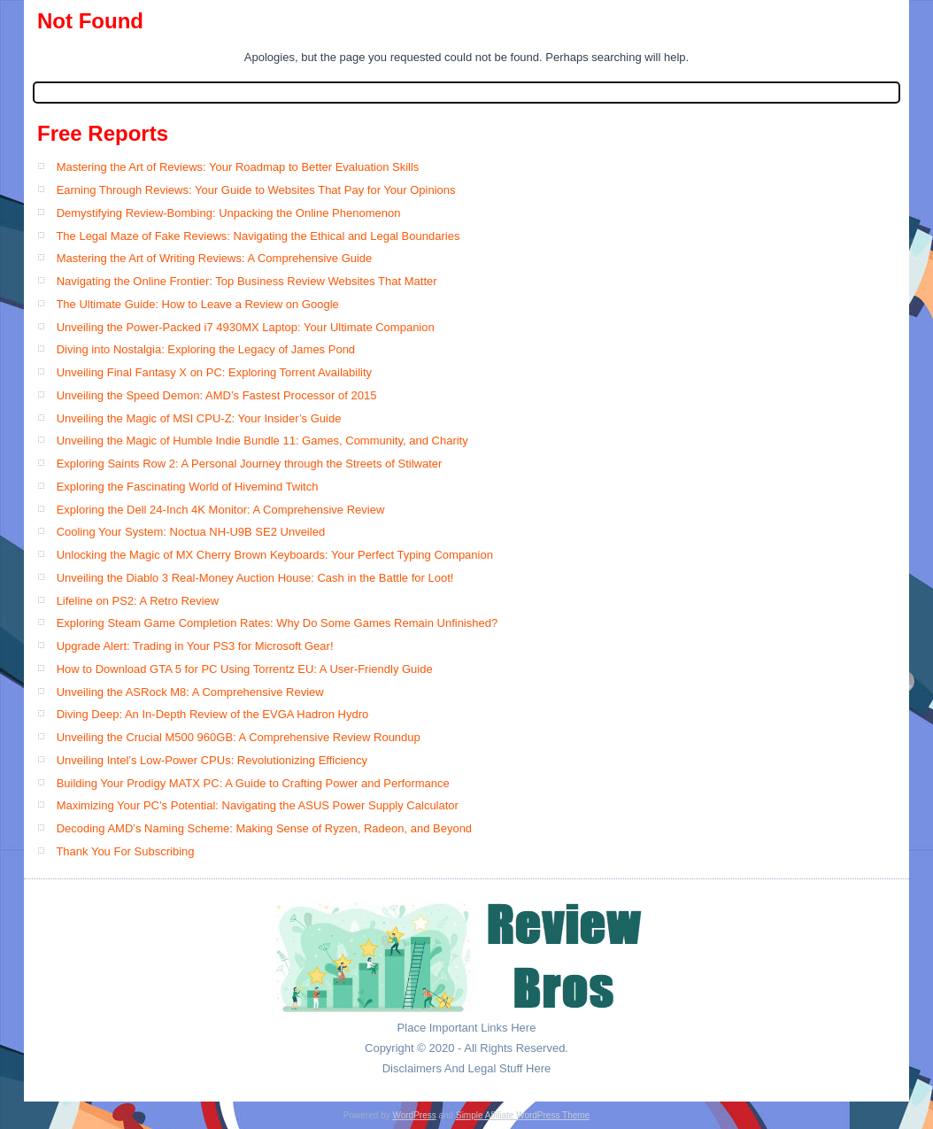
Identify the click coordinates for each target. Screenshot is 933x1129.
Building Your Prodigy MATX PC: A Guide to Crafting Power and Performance (253, 783)
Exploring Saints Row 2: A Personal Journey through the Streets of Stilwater (250, 463)
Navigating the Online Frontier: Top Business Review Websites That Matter (247, 281)
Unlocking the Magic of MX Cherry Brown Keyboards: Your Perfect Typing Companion (275, 554)
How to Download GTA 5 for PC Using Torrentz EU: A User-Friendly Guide (245, 669)
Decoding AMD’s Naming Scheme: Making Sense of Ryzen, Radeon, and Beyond (264, 828)
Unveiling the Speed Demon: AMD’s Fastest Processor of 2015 (217, 395)
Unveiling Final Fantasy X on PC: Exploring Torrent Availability (214, 372)
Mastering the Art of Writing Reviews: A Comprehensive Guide (215, 258)
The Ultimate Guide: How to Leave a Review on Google (197, 304)
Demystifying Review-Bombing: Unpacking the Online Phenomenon (229, 213)
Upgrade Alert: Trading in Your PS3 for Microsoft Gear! (195, 646)
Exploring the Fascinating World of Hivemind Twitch (188, 486)
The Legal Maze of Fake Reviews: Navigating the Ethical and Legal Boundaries (257, 236)
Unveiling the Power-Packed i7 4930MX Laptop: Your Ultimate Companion (246, 327)
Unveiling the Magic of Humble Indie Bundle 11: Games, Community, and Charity (262, 440)
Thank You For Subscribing (125, 851)
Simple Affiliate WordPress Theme (523, 1115)
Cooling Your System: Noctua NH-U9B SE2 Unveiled (191, 531)
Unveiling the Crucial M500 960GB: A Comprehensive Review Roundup (238, 737)
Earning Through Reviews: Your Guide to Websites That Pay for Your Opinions (256, 190)
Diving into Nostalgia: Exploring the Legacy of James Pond (206, 349)
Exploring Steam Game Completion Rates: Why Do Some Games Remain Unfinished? (277, 623)
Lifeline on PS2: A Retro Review (138, 600)
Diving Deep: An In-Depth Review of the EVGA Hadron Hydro (213, 714)
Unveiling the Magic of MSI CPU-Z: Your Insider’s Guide (199, 418)
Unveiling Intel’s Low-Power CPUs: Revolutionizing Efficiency (212, 760)
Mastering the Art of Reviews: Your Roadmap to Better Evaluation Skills (238, 167)
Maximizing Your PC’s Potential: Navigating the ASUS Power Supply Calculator (258, 805)
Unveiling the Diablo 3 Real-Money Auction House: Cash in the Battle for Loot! (255, 577)
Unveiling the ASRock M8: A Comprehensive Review (190, 692)
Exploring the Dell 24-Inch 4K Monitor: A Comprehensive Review (221, 509)
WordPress (414, 1115)
